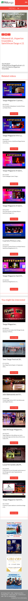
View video (14, 113)
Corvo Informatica (22, 598)
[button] (14, 89)
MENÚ (14, 8)
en (26, 2)
